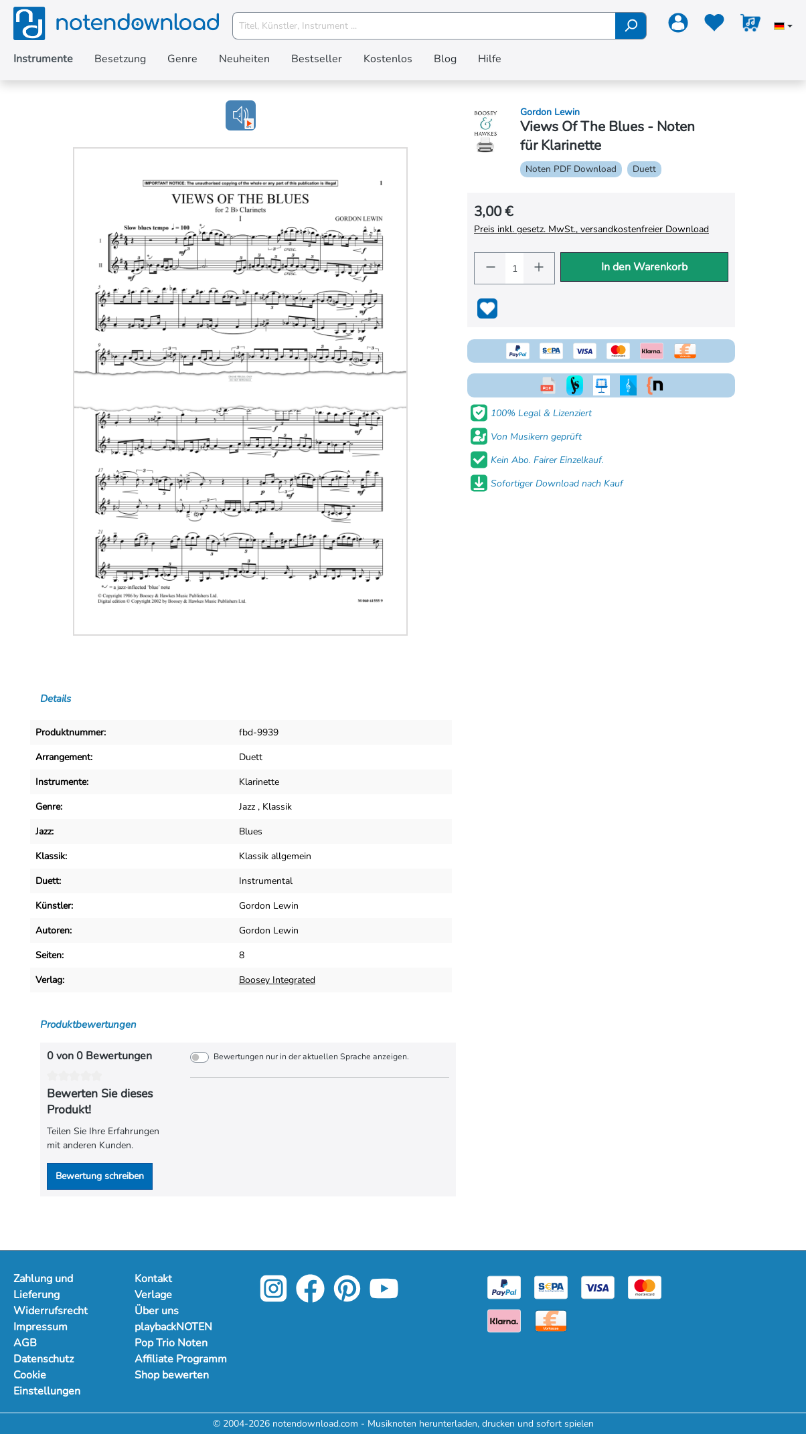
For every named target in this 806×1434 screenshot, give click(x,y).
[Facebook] (310, 1297)
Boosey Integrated (277, 980)
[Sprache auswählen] (783, 27)
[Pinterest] (347, 1297)
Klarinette (259, 782)
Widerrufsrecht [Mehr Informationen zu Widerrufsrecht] (50, 1311)
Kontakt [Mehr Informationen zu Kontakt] (153, 1278)
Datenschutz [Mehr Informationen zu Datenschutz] (43, 1359)
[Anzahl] (514, 268)
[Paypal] (504, 1286)
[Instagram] (273, 1297)
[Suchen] (631, 25)
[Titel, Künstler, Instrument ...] (424, 25)
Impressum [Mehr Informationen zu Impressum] (40, 1327)
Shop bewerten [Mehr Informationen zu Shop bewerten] (172, 1375)
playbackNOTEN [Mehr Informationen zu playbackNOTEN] (173, 1327)
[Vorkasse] (551, 1320)
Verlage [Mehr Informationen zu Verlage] (153, 1294)
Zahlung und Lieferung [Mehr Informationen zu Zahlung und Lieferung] (43, 1286)
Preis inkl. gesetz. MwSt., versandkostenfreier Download (591, 229)
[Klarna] (504, 1320)
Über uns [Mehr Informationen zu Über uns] (157, 1311)
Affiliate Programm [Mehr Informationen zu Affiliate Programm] (181, 1359)
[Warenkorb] (750, 25)
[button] (241, 115)
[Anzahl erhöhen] (539, 268)
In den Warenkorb (644, 267)
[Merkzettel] (714, 25)
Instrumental (266, 881)
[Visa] (598, 1286)
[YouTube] (384, 1297)
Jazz (247, 806)
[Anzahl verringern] (490, 268)
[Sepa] (551, 1286)
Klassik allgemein (275, 856)
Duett (250, 757)
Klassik (277, 806)
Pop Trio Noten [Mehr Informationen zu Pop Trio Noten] (171, 1343)
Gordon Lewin (269, 905)
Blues (250, 831)
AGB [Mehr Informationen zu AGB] (25, 1343)
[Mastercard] (645, 1286)
